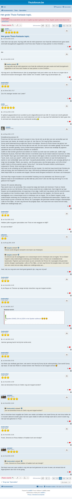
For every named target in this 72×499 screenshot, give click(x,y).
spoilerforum (5, 21)
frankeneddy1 (5, 82)
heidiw (3, 104)
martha (7, 28)
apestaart (9, 395)
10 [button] (53, 26)
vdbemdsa (4, 235)
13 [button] (64, 26)
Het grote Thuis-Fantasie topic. (16, 14)
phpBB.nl (43, 492)
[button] (42, 25)
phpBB (30, 490)
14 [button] (67, 26)
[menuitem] (3, 7)
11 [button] (57, 26)
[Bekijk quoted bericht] (18, 64)
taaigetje (8, 127)
